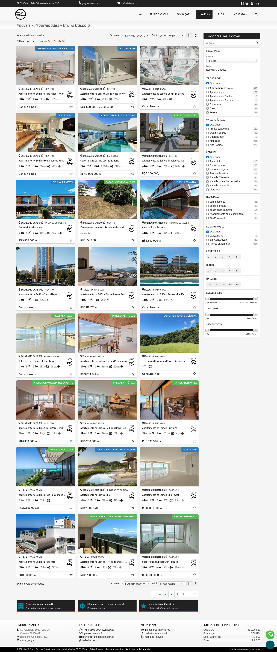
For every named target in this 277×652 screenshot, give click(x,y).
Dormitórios (213, 250)
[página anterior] (154, 594)
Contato (240, 14)
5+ (237, 257)
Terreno (234, 112)
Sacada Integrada (234, 185)
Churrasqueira (234, 165)
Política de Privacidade (139, 649)
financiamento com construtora (234, 214)
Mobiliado (234, 140)
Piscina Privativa (234, 173)
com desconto (234, 201)
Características (215, 119)
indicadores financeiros (157, 629)
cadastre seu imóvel (156, 633)
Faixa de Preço (214, 292)
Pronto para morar (234, 243)
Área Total (212, 308)
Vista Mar (234, 189)
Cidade (210, 56)
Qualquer (215, 83)
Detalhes (211, 152)
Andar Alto (234, 161)
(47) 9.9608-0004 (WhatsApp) (98, 629)
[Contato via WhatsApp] (270, 634)
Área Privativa (214, 324)
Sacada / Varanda (234, 177)
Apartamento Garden (234, 100)
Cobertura (234, 104)
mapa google (27, 640)
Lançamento (234, 235)
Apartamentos (234, 88)
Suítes (210, 264)
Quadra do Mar (234, 132)
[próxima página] (189, 594)
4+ (230, 257)
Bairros (210, 66)
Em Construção (234, 239)
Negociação (212, 196)
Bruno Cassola (159, 14)
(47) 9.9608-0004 (90, 3)
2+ (216, 257)
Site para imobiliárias (239, 649)
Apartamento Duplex (234, 96)
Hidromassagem (234, 169)
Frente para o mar (234, 128)
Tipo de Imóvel (214, 78)
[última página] (195, 594)
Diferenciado (234, 136)
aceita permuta (234, 205)
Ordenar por (116, 35)
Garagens (211, 278)
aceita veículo (234, 218)
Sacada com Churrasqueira (234, 181)
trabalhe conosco (91, 640)
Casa (234, 108)
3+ (223, 257)
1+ (209, 257)
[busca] (256, 14)
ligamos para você (92, 633)
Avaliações (184, 14)
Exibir (154, 35)
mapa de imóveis (154, 636)
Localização (213, 50)
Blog (222, 14)
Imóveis (204, 14)
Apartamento (234, 92)
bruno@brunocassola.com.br (98, 636)
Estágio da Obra (215, 226)
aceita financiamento (234, 209)
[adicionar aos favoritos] (71, 107)
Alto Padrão (234, 144)
